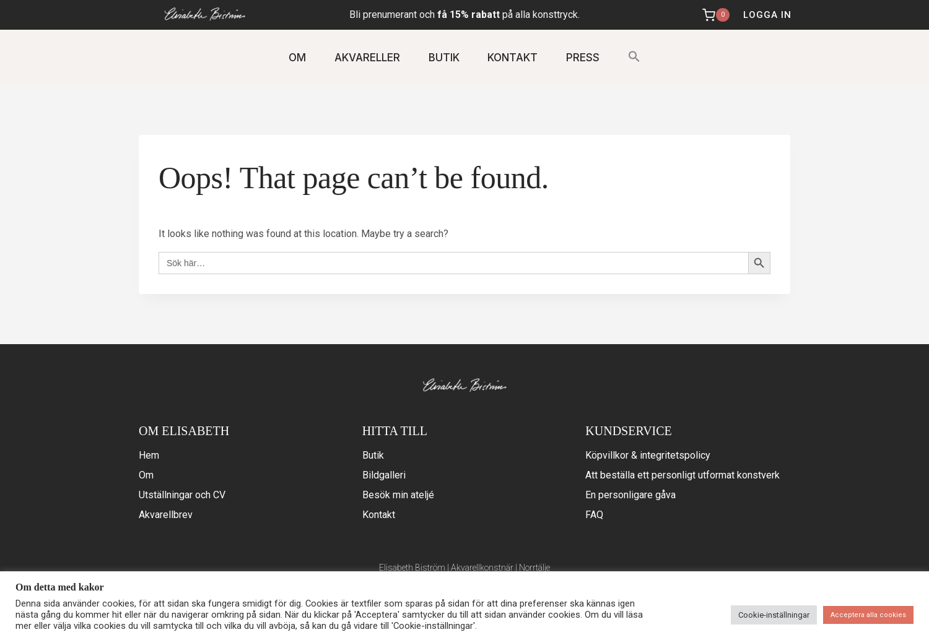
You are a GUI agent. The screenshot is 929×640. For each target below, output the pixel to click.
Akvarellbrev (166, 515)
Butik (373, 455)
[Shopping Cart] (717, 15)
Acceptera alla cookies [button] (868, 615)
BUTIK (444, 57)
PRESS (583, 57)
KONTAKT (512, 57)
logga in (767, 14)
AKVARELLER (367, 57)
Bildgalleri (384, 475)
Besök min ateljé (398, 495)
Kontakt (378, 515)
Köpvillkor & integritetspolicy (647, 455)
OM (297, 57)
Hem (149, 455)
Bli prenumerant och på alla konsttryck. (464, 14)
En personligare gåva (630, 495)
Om (146, 475)
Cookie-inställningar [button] (773, 615)
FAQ (594, 515)
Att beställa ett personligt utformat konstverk (682, 475)
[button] (634, 57)
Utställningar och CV (182, 495)
